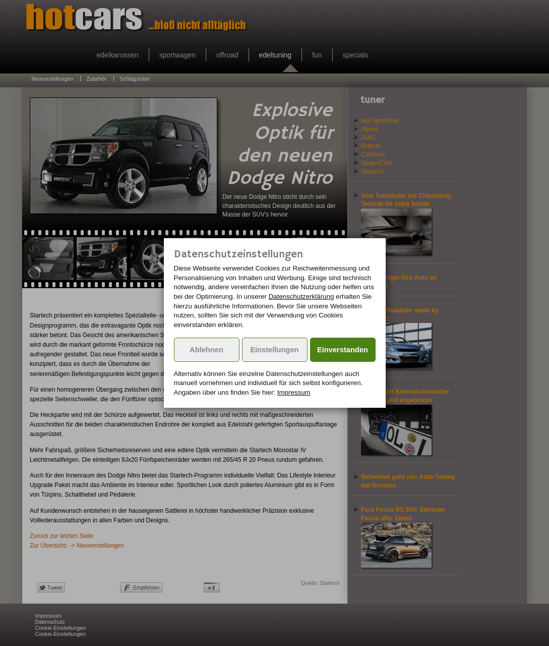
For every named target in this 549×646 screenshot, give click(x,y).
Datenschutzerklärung (301, 296)
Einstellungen (274, 350)
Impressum (294, 392)
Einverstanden (342, 350)
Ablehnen (206, 350)
